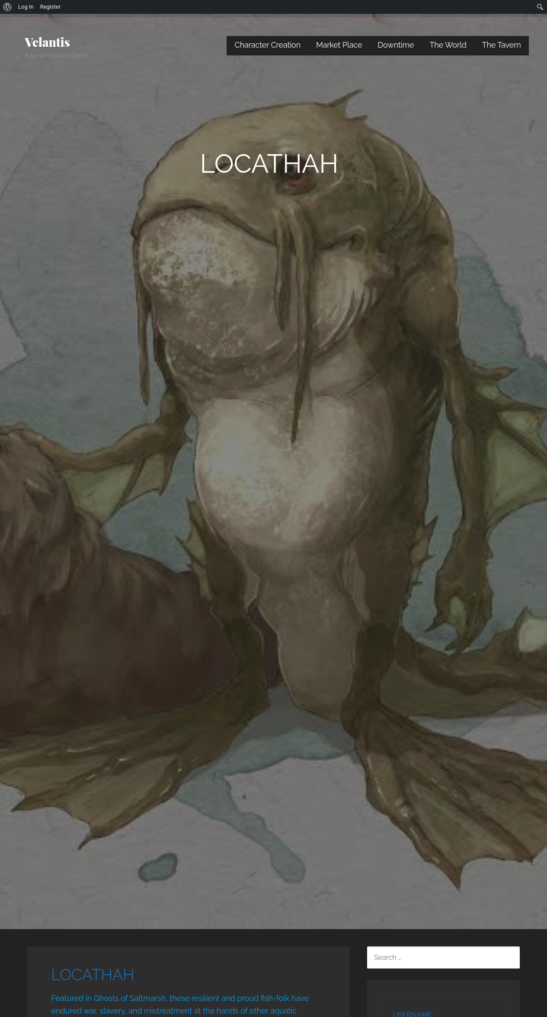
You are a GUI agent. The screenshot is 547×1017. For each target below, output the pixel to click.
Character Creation (267, 44)
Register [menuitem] (50, 6)
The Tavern (501, 44)
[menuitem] (7, 7)
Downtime (395, 44)
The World (447, 44)
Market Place (339, 44)
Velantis (47, 42)
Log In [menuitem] (26, 6)
